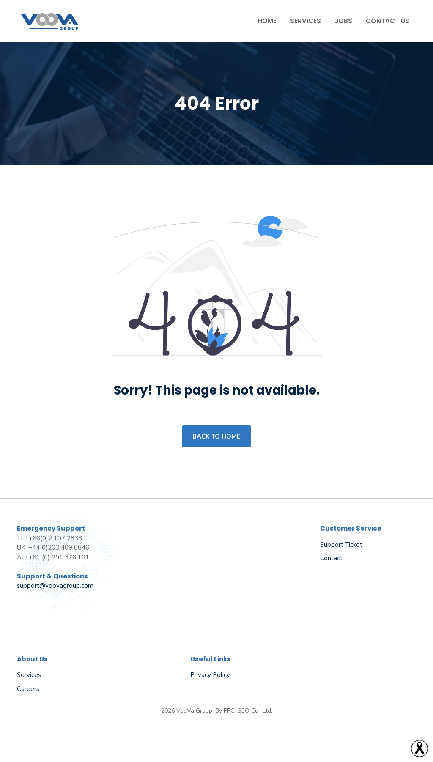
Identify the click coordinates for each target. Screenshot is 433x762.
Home (267, 20)
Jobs (343, 20)
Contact (331, 558)
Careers (28, 689)
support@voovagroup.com (55, 585)
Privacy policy (210, 675)
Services (305, 20)
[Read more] (419, 748)
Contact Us (387, 20)
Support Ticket (341, 544)
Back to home (216, 436)
